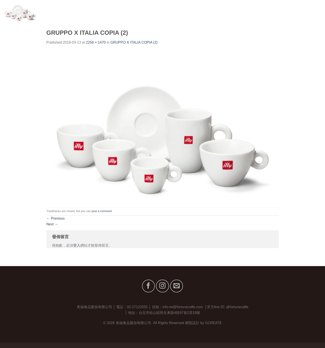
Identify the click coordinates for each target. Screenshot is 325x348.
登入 (76, 245)
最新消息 (294, 11)
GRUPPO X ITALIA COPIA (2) (134, 42)
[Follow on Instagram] (162, 286)
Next (52, 224)
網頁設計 (192, 323)
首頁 (228, 11)
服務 (277, 11)
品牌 (263, 11)
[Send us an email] (176, 286)
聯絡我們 (314, 11)
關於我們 (245, 11)
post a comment (102, 211)
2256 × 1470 (96, 42)
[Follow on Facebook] (148, 286)
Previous (55, 218)
